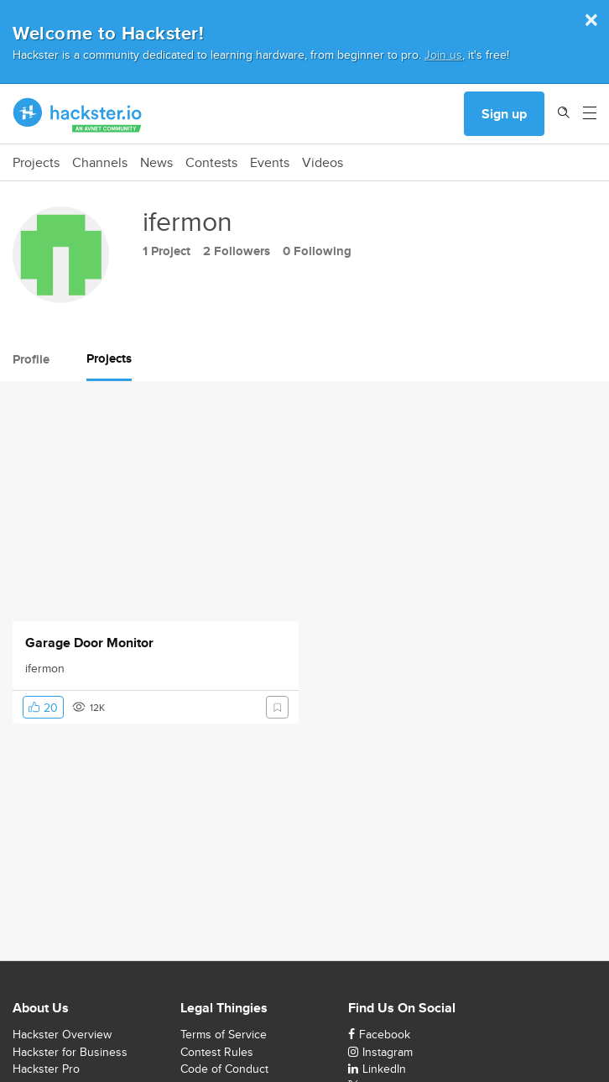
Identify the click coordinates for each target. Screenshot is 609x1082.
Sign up (504, 113)
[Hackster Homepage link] (78, 114)
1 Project (166, 251)
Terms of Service (223, 1034)
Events (269, 163)
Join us (443, 54)
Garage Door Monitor (89, 643)
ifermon (45, 668)
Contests (211, 163)
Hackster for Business (70, 1051)
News (156, 163)
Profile (31, 359)
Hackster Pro (46, 1068)
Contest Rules (216, 1051)
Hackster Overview (62, 1034)
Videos (322, 163)
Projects (36, 163)
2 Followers (236, 251)
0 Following (317, 251)
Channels (100, 163)
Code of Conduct (224, 1068)
